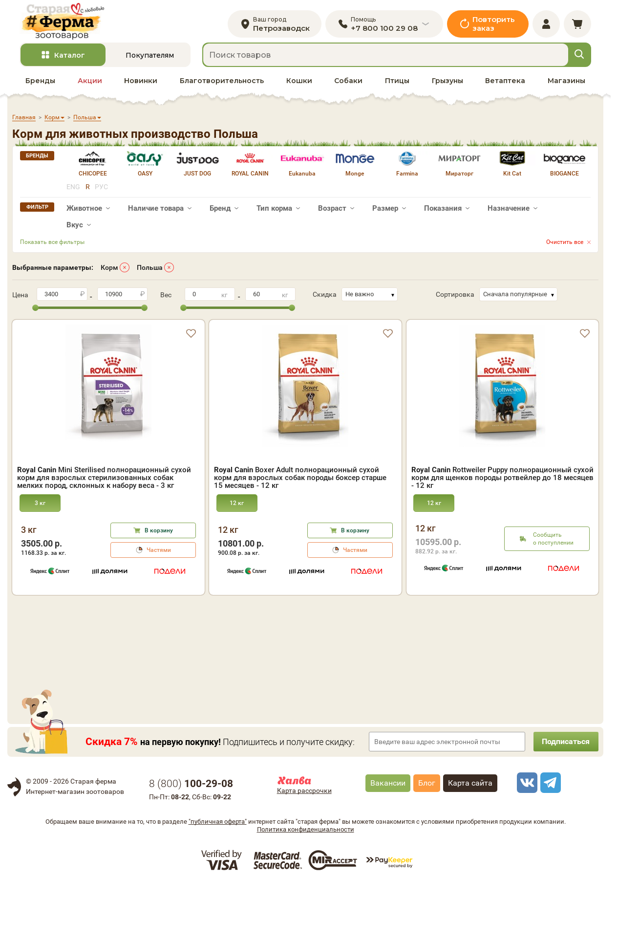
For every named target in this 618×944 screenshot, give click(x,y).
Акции (90, 83)
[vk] (525, 841)
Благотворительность (222, 83)
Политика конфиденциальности (305, 887)
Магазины (566, 83)
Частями (159, 552)
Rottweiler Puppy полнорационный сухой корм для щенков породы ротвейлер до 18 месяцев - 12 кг (502, 480)
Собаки (348, 83)
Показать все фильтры (52, 244)
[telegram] (549, 841)
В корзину (159, 533)
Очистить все (564, 244)
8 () (191, 842)
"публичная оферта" (218, 879)
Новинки (140, 83)
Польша (150, 270)
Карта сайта (470, 841)
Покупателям (150, 58)
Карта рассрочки (304, 849)
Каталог (69, 58)
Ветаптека (505, 83)
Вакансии (387, 841)
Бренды (40, 83)
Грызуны (447, 83)
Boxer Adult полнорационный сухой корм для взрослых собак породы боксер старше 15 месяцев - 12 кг (300, 480)
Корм (109, 270)
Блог (426, 841)
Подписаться (564, 799)
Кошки (299, 83)
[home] (65, 23)
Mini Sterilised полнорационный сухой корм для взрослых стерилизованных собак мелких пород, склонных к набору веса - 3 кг (104, 480)
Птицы (397, 83)
